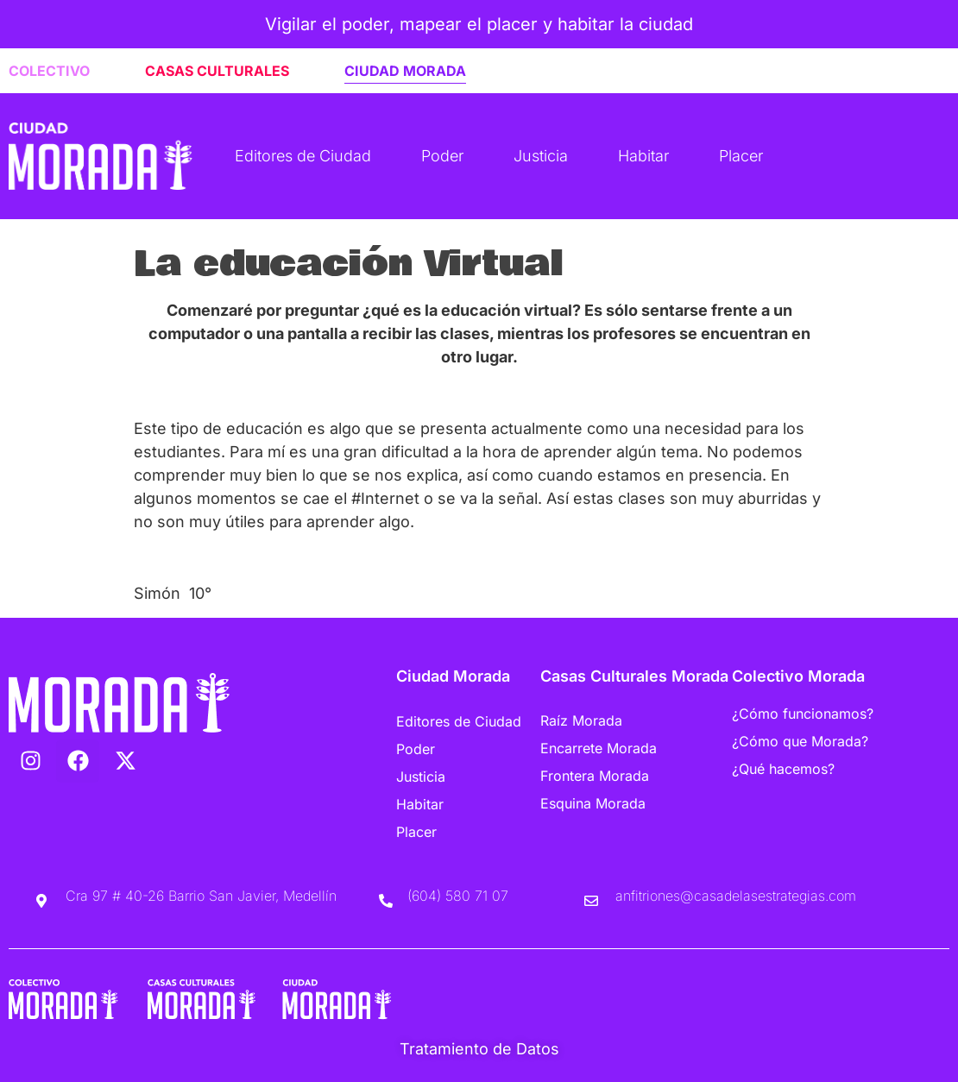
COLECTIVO (49, 70)
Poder (442, 156)
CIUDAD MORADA (405, 70)
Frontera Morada (594, 775)
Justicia (541, 156)
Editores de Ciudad (303, 156)
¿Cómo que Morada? (800, 741)
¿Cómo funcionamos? (802, 713)
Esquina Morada (593, 803)
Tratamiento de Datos (479, 1049)
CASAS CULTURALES (217, 70)
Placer (741, 156)
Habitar (643, 156)
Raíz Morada (581, 720)
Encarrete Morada (598, 748)
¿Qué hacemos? (783, 768)
